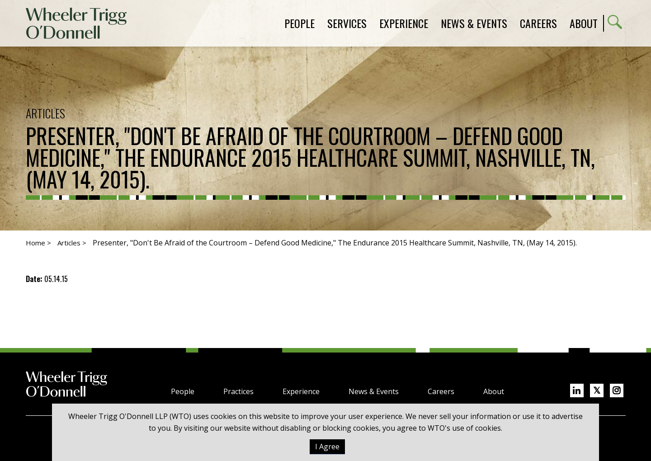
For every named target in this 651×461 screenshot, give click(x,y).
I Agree (327, 447)
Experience (301, 391)
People (182, 391)
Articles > (71, 242)
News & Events (374, 391)
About (584, 23)
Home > (38, 242)
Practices (238, 391)
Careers (441, 391)
